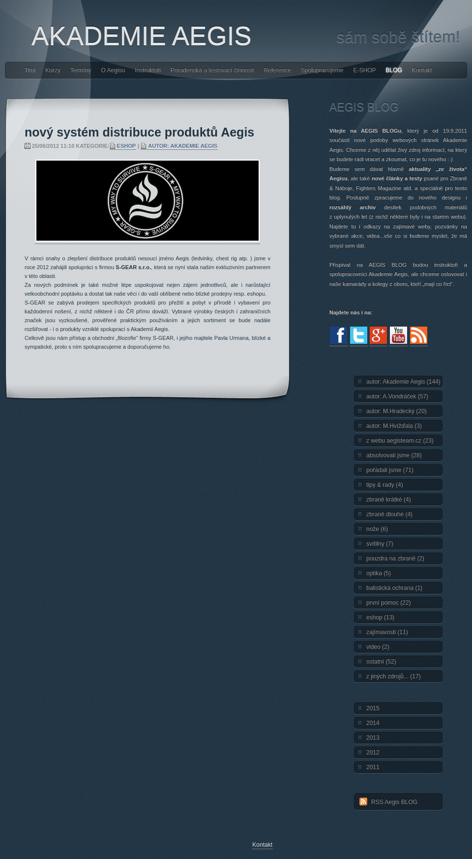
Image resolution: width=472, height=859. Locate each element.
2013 (373, 737)
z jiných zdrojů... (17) (393, 676)
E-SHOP (365, 70)
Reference (277, 70)
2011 (373, 767)
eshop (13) (380, 617)
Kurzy (52, 70)
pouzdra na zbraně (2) (395, 558)
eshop (126, 146)
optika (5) (378, 573)
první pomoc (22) (388, 602)
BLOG (394, 70)
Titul (30, 70)
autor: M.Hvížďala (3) (394, 425)
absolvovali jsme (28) (394, 455)
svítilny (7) (379, 543)
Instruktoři (148, 70)
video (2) (377, 646)
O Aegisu (113, 70)
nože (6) (377, 529)
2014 (373, 723)
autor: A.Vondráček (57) (397, 396)
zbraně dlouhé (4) (389, 514)
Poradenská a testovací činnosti (212, 70)
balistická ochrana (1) (394, 587)
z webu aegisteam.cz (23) (400, 440)
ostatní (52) (381, 661)
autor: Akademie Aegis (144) (403, 381)
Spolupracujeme (322, 70)
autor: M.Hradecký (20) (396, 411)
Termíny (80, 70)
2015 (373, 708)
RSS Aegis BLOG (394, 802)
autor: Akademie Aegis (182, 146)
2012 (373, 752)
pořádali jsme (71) (389, 470)
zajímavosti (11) (387, 632)
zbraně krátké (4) (388, 499)
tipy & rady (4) (384, 484)
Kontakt (422, 70)
